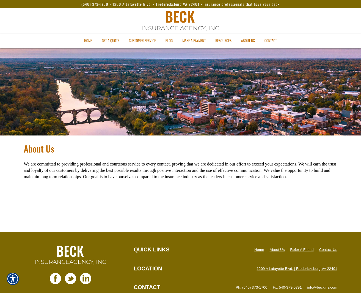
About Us (277, 250)
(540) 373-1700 (94, 4)
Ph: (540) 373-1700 (251, 287)
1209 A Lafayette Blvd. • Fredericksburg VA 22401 (155, 4)
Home (259, 250)
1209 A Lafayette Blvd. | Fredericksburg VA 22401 (297, 269)
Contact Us (328, 250)
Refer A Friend (301, 250)
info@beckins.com (322, 287)
